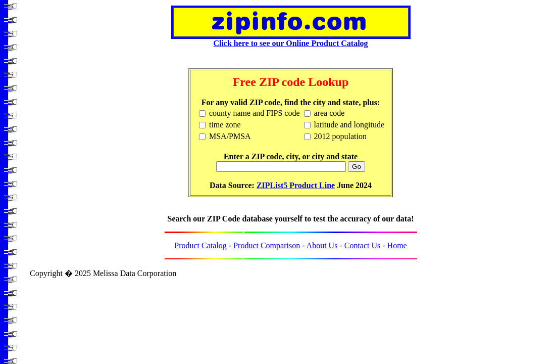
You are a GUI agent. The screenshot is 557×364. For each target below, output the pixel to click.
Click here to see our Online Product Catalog (291, 40)
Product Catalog (200, 245)
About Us (322, 245)
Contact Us (362, 245)
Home (397, 245)
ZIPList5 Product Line (296, 185)
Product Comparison (266, 245)
